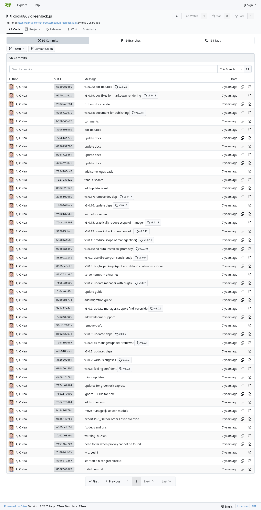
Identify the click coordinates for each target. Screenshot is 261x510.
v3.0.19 (150, 95)
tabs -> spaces (93, 180)
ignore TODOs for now (99, 394)
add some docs (94, 402)
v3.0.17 (126, 196)
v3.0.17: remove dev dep (100, 197)
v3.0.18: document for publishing (106, 113)
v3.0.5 (120, 334)
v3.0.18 (138, 112)
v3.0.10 (142, 249)
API (253, 506)
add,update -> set (96, 188)
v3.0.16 (121, 205)
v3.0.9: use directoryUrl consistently (108, 257)
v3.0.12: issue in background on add (108, 231)
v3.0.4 (141, 342)
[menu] (227, 506)
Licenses (243, 506)
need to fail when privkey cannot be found (112, 444)
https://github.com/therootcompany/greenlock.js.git (47, 22)
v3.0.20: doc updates (98, 87)
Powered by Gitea (16, 506)
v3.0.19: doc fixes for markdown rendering (112, 95)
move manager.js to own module (106, 411)
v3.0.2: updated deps (98, 351)
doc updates (92, 130)
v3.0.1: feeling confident (100, 369)
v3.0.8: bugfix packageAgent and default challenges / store (123, 266)
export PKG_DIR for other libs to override (111, 419)
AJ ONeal (22, 87)
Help (36, 5)
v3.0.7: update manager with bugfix (108, 283)
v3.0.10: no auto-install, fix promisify (108, 249)
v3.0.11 (146, 240)
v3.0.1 (124, 368)
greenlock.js (41, 16)
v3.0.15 (153, 222)
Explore (22, 5)
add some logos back (98, 171)
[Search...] (248, 69)
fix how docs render (97, 104)
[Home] (7, 5)
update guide (93, 292)
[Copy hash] (242, 87)
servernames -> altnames (101, 275)
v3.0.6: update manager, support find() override (115, 308)
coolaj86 (20, 16)
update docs (92, 138)
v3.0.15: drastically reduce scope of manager (114, 222)
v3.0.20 (121, 86)
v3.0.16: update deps (98, 205)
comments (91, 121)
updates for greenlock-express (104, 385)
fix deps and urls (95, 427)
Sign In (250, 5)
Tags (213, 40)
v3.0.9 (140, 257)
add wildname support (99, 317)
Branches (130, 40)
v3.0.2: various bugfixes (100, 360)
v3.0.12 (141, 231)
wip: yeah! (91, 452)
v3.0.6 (155, 308)
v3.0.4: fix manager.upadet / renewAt (109, 343)
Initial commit (93, 469)
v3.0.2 (124, 360)
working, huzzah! (95, 436)
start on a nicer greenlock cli (103, 461)
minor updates (94, 377)
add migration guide (98, 300)
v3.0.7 (140, 283)
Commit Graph (42, 49)
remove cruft (93, 326)
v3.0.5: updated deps (98, 334)
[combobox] (230, 69)
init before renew (95, 214)
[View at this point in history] (249, 87)
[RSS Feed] (177, 16)
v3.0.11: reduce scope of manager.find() (110, 240)
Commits (48, 40)
